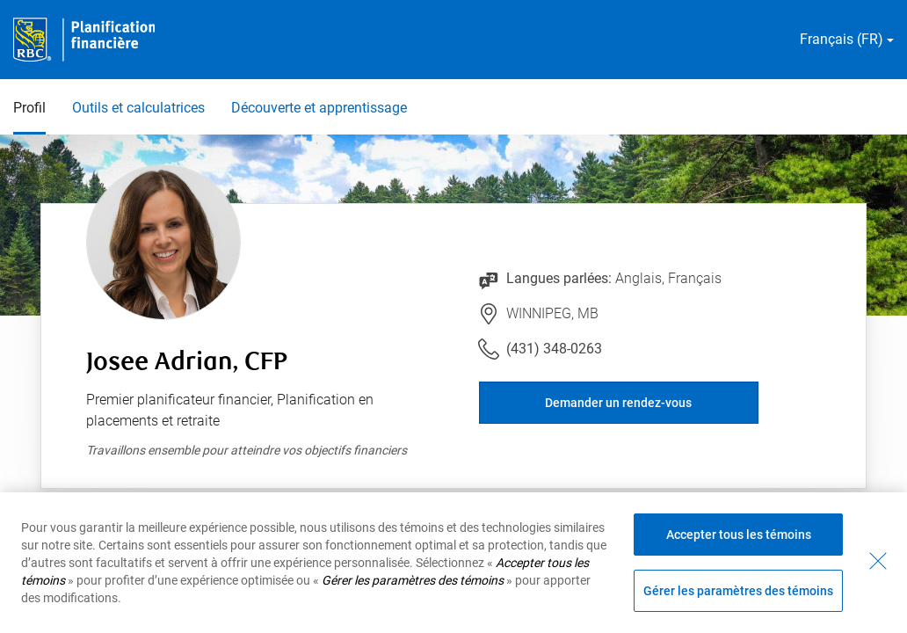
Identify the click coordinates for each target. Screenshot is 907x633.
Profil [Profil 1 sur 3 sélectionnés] (29, 107)
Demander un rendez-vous (618, 403)
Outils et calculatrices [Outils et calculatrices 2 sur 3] (138, 107)
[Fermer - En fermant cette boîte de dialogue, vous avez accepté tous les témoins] (878, 561)
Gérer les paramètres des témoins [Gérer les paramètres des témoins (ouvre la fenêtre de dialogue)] (738, 591)
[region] (453, 562)
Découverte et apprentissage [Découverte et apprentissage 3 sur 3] (319, 107)
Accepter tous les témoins (738, 535)
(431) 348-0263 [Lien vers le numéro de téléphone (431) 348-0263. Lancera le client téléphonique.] (554, 348)
